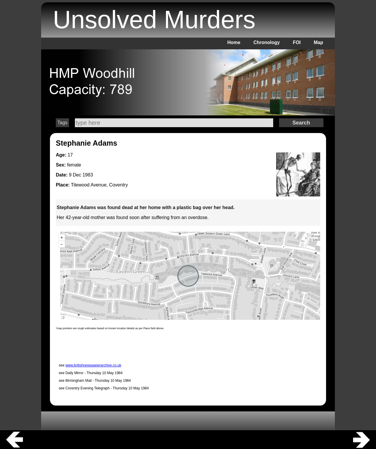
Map (318, 42)
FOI (297, 42)
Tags (63, 122)
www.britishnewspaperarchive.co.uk (93, 365)
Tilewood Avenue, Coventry (99, 184)
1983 (88, 174)
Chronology (267, 42)
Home (233, 42)
